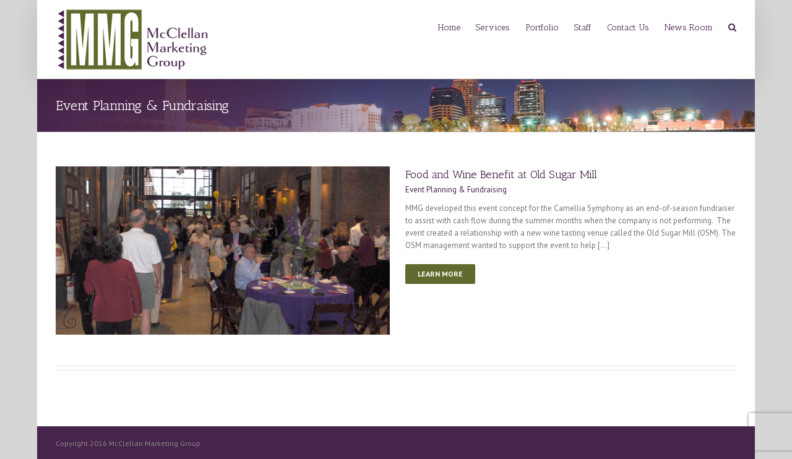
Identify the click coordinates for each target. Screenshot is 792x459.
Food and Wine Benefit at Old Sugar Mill (501, 174)
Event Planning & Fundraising (456, 189)
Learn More (440, 273)
